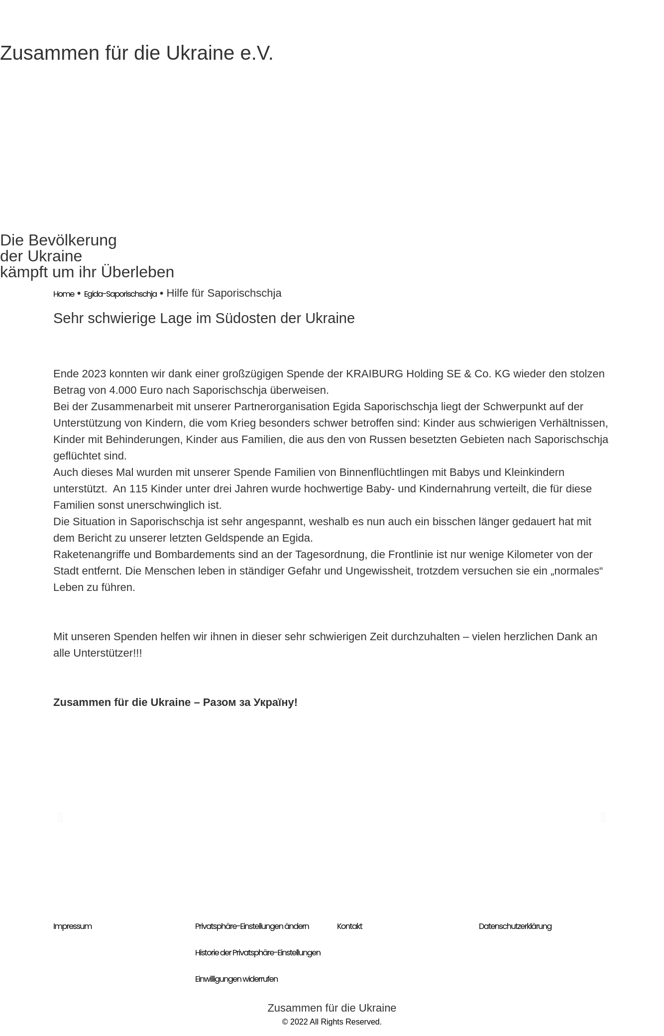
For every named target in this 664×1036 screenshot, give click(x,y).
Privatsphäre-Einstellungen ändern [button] (252, 926)
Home (63, 294)
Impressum (72, 926)
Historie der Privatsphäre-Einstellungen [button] (258, 952)
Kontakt (349, 926)
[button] (60, 817)
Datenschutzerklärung (515, 926)
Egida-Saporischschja (120, 294)
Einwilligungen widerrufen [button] (236, 979)
